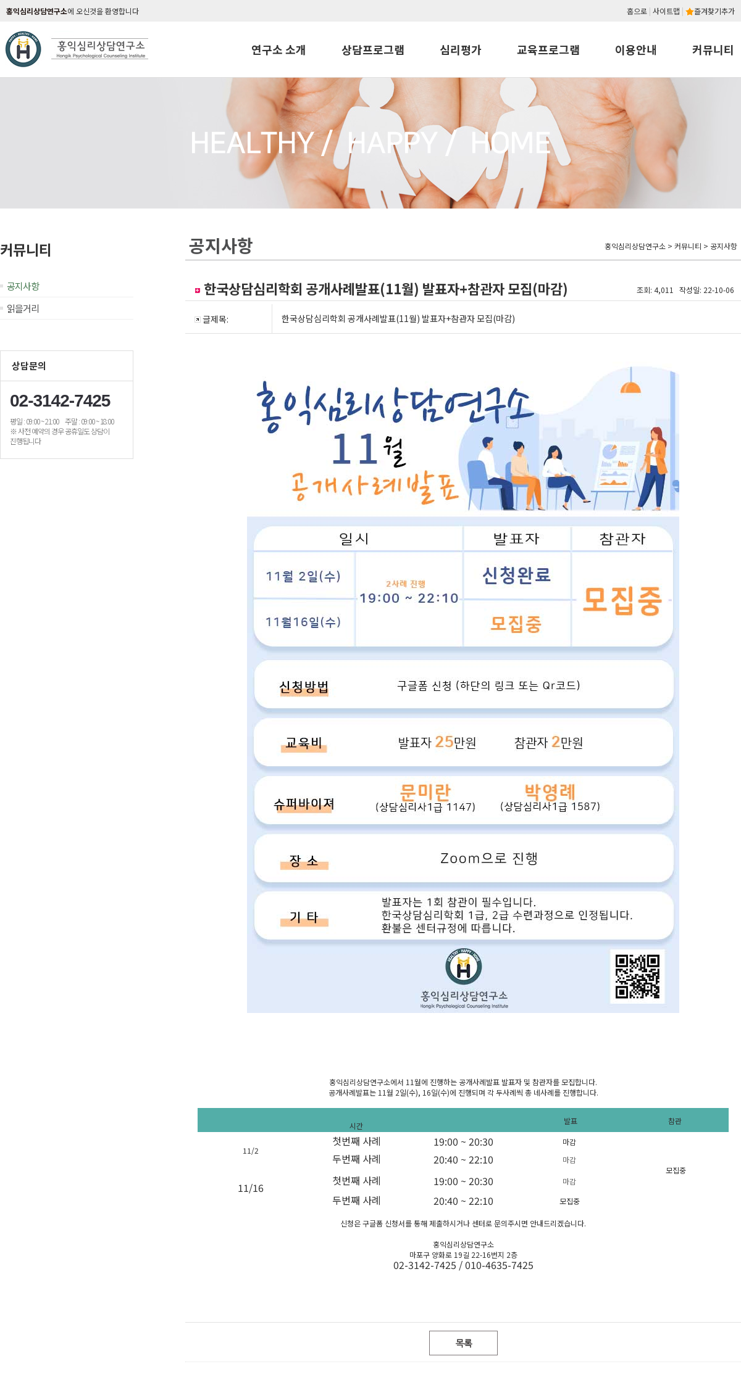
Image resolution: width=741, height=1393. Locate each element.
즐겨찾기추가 (710, 11)
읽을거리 (23, 308)
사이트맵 (666, 11)
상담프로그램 (372, 49)
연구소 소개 (278, 49)
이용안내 (636, 49)
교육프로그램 (548, 49)
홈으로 (637, 11)
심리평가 (461, 49)
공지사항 (23, 285)
